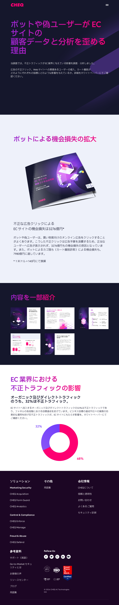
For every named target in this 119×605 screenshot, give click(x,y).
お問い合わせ (85, 500)
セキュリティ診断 (87, 512)
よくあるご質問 (86, 506)
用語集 (47, 487)
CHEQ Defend (17, 542)
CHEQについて (85, 487)
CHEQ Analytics (18, 506)
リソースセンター (19, 580)
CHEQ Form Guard (20, 500)
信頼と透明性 (85, 494)
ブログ (13, 586)
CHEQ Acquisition (19, 494)
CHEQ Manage (18, 527)
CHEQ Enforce (17, 521)
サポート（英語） (19, 558)
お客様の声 (16, 574)
